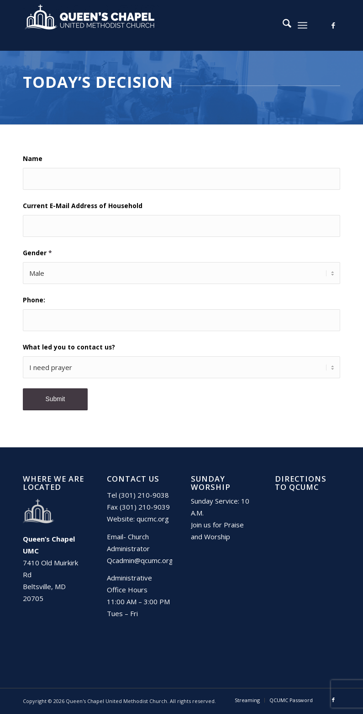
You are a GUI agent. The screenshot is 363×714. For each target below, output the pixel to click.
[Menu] (302, 25)
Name (32, 158)
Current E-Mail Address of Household (82, 205)
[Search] (282, 25)
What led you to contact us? (69, 347)
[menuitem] (282, 25)
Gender (37, 252)
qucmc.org (153, 518)
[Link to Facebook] (333, 25)
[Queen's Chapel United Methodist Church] (91, 25)
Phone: (34, 299)
